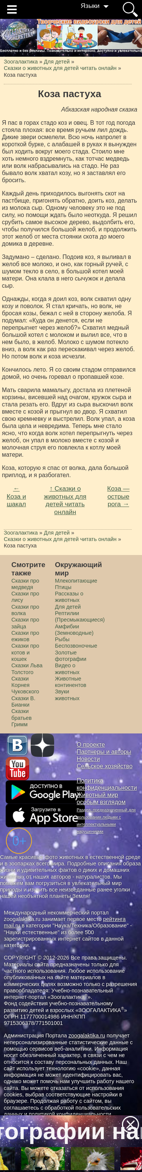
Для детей (68, 607)
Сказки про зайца (25, 623)
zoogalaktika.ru (87, 1035)
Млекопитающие (76, 581)
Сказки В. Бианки (23, 701)
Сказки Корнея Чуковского (25, 685)
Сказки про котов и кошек (25, 652)
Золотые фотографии (70, 656)
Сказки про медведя (25, 584)
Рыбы (62, 639)
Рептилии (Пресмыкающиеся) (80, 616)
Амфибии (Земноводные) (74, 629)
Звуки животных (67, 694)
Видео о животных (67, 668)
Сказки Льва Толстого (26, 668)
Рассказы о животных (69, 597)
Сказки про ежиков (25, 636)
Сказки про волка (25, 610)
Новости (88, 759)
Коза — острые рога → (118, 496)
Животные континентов (70, 682)
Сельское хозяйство (105, 766)
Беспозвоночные (76, 646)
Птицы (63, 587)
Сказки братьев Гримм (21, 717)
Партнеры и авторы (104, 752)
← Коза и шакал (16, 496)
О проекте (91, 744)
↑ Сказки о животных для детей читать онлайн (65, 500)
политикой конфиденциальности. (71, 1114)
